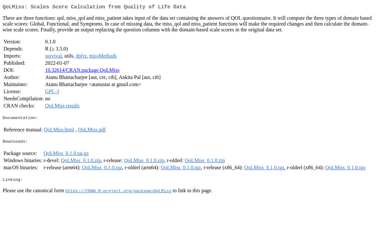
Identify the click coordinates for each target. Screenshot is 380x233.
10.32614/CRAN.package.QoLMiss (82, 71)
